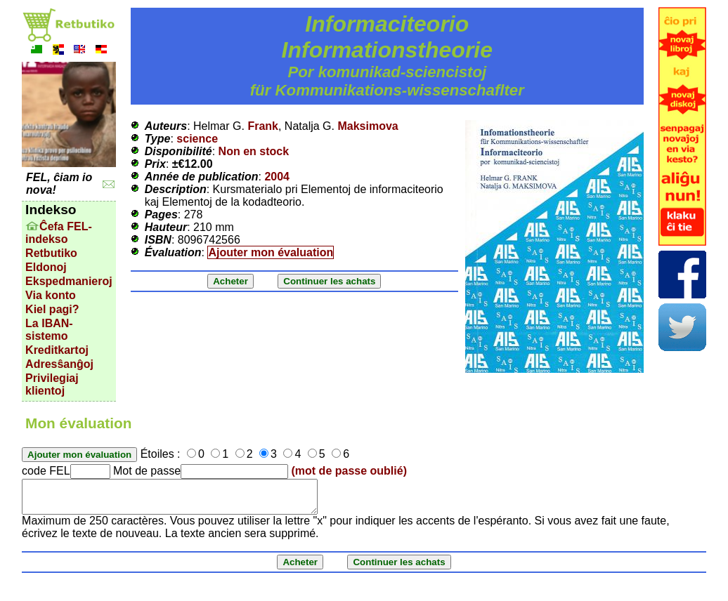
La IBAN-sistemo (49, 329)
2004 (277, 177)
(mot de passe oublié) (349, 471)
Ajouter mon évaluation (270, 252)
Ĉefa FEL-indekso (58, 232)
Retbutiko (51, 253)
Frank (262, 126)
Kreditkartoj (57, 350)
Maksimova (367, 126)
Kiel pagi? (52, 309)
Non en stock (254, 151)
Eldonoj (46, 267)
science (197, 139)
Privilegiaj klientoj (52, 384)
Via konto (50, 295)
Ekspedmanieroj (68, 281)
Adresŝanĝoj (59, 364)
